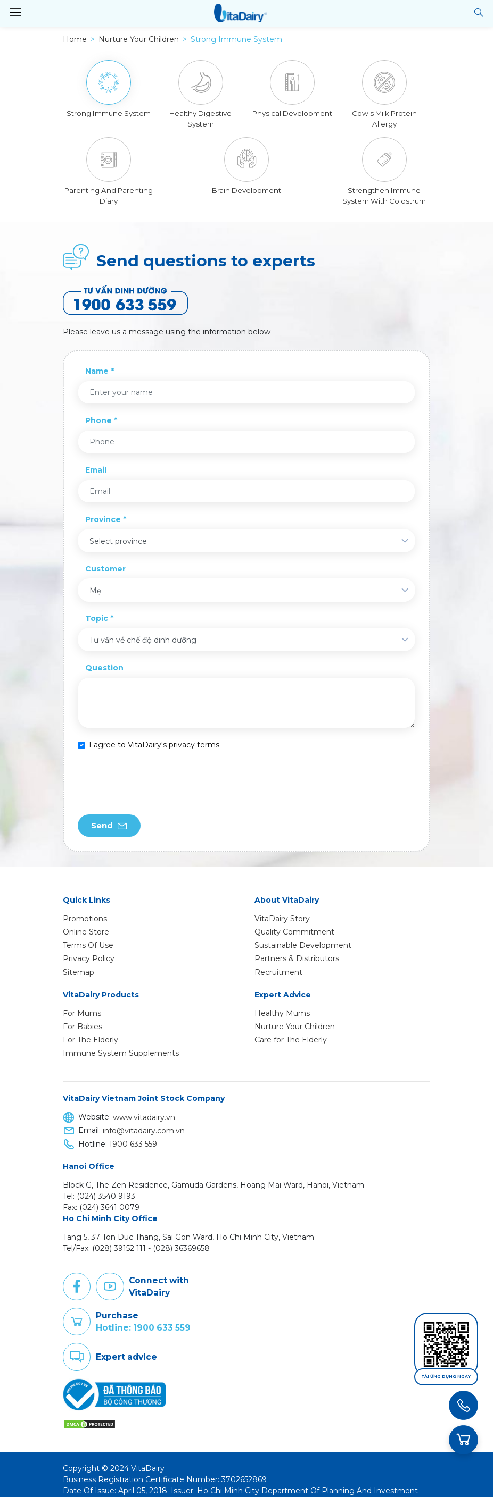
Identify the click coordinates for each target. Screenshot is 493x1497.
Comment (76, 1346)
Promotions (85, 908)
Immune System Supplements (121, 1042)
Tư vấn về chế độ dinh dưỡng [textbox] (142, 629)
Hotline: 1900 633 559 (143, 1317)
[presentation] (159, 772)
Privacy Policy (88, 948)
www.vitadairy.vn (144, 1107)
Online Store (86, 921)
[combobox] (246, 530)
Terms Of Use (88, 934)
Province (103, 509)
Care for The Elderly (290, 1029)
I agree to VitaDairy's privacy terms (154, 734)
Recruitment (278, 961)
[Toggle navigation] (15, 12)
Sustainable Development (302, 934)
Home (75, 39)
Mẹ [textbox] (95, 580)
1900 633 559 (133, 1133)
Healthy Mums (282, 1002)
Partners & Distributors (296, 948)
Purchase (76, 1310)
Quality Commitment (294, 921)
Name (97, 360)
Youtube (109, 1275)
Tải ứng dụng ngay (446, 1376)
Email (95, 459)
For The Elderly (90, 1029)
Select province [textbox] (118, 530)
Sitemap (78, 961)
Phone (98, 410)
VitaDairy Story (282, 908)
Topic (96, 607)
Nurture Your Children (294, 1016)
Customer (105, 558)
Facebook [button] (76, 1275)
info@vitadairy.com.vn (144, 1120)
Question (104, 657)
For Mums (82, 1002)
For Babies (82, 1016)
